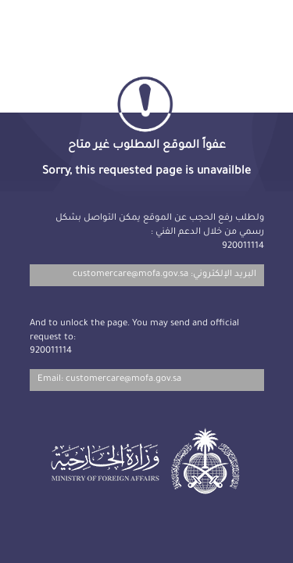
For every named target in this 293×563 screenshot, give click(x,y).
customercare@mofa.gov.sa (130, 275)
